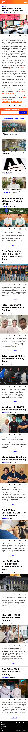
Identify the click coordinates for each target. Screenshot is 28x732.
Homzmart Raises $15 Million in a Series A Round (12, 201)
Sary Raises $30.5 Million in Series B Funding (11, 672)
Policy (2, 728)
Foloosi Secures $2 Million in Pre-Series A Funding (13, 307)
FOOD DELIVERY (6, 101)
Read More (14, 245)
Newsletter (3, 726)
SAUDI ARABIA (18, 101)
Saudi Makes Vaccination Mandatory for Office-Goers (14, 513)
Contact (3, 730)
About (2, 722)
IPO (12, 101)
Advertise (3, 724)
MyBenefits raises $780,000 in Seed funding (11, 617)
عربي (21, 1)
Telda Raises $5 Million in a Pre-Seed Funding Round (13, 358)
